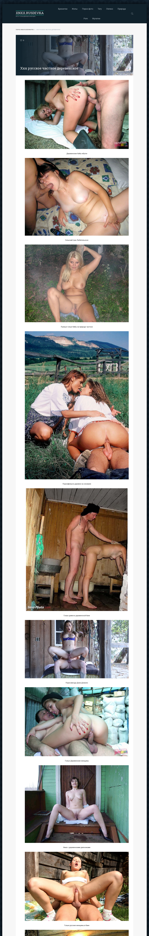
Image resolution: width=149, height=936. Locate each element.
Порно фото (78, 9)
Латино (100, 9)
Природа (113, 9)
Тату (91, 9)
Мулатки (87, 18)
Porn (123, 9)
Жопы (66, 9)
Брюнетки (54, 9)
